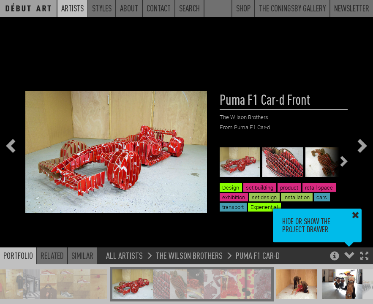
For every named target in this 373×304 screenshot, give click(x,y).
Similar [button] (82, 255)
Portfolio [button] (18, 255)
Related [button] (52, 255)
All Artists (124, 255)
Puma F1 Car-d (258, 255)
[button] (364, 256)
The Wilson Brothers (189, 255)
